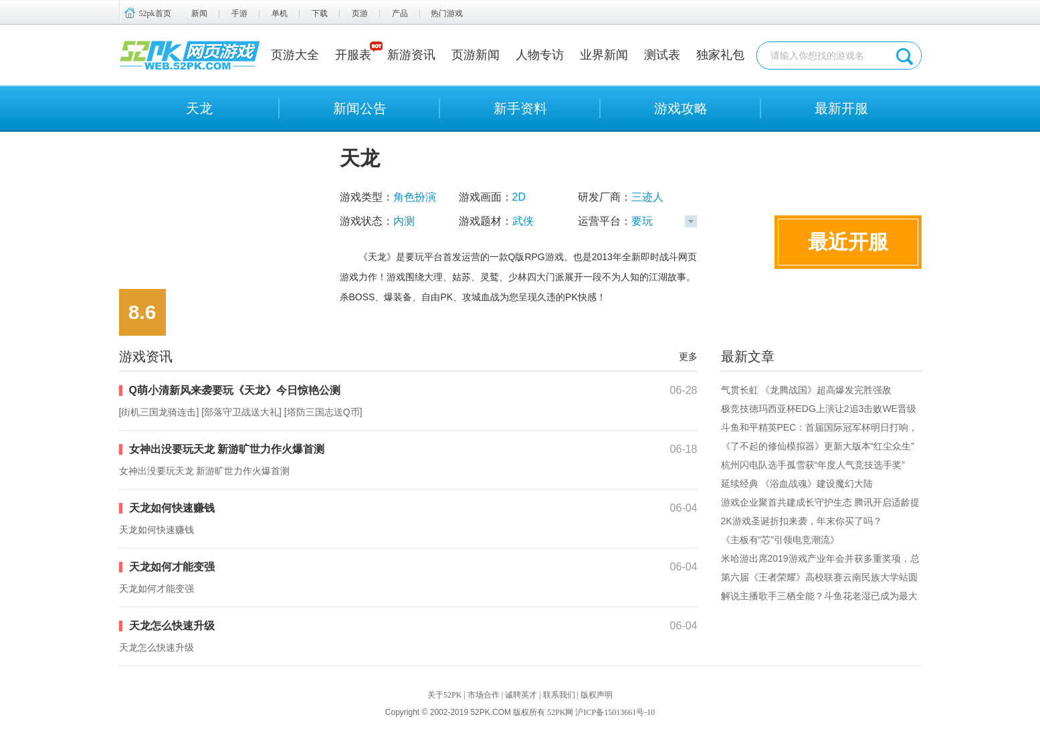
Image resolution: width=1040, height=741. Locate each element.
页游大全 (295, 55)
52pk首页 (155, 13)
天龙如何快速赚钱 (172, 508)
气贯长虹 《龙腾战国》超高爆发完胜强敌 (806, 390)
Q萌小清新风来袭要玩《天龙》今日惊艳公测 (234, 390)
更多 (688, 356)
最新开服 (841, 108)
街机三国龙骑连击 (158, 412)
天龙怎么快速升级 (172, 625)
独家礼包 (720, 55)
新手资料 (520, 108)
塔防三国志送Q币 (323, 412)
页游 (360, 13)
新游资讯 (411, 55)
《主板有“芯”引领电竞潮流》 (780, 539)
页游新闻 (475, 55)
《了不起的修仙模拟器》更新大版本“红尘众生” (817, 446)
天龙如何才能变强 (172, 566)
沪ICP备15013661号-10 (615, 712)
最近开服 (848, 242)
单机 (280, 13)
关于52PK (444, 695)
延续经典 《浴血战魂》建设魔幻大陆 (797, 483)
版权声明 (597, 695)
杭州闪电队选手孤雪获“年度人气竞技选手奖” (813, 464)
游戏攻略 (681, 108)
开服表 (353, 55)
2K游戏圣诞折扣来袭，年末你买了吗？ (801, 521)
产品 (400, 13)
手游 (239, 13)
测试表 (662, 55)
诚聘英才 (521, 695)
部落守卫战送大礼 (241, 412)
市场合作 (483, 695)
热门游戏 (447, 13)
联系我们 (559, 695)
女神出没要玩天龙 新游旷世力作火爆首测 (226, 449)
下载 (320, 13)
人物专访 (540, 55)
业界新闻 (604, 55)
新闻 (199, 13)
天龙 (199, 108)
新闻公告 (360, 108)
